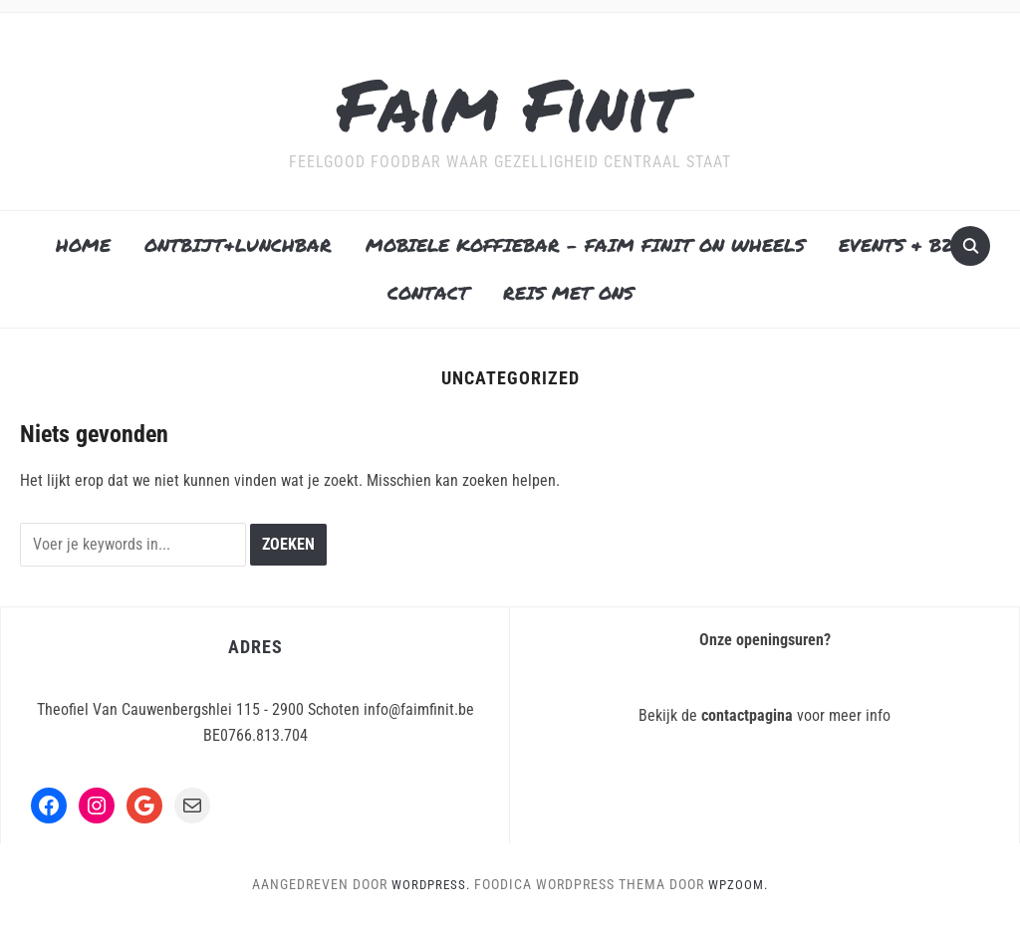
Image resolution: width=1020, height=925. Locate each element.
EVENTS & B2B (902, 245)
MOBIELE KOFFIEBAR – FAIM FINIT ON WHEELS (585, 245)
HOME (83, 245)
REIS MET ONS (568, 293)
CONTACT (428, 293)
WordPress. (429, 884)
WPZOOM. (741, 884)
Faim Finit (510, 98)
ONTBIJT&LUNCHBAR (238, 245)
